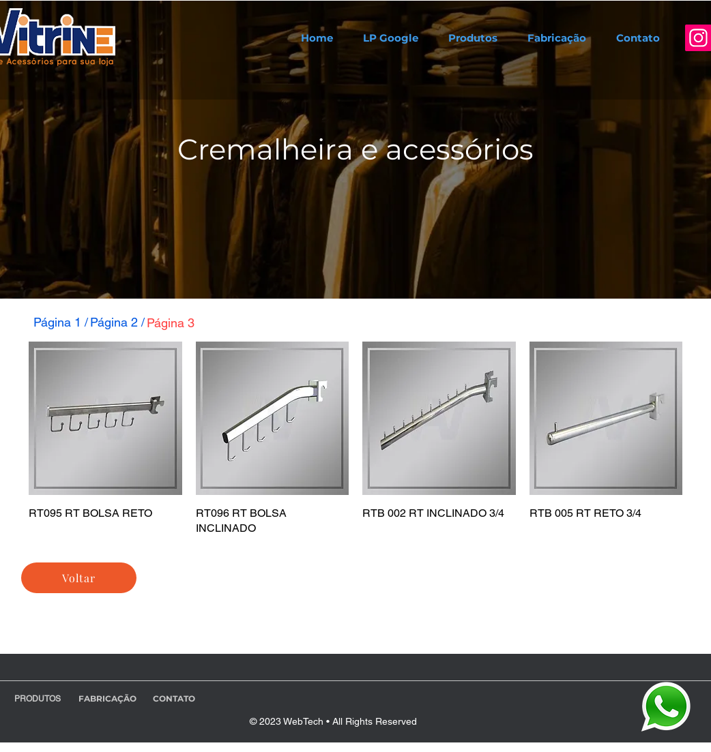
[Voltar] (78, 577)
